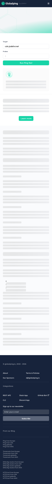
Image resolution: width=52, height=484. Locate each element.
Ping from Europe (9, 441)
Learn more (26, 118)
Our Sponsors (8, 378)
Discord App (24, 400)
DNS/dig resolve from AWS (12, 468)
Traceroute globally (10, 455)
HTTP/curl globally (9, 476)
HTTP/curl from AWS (10, 478)
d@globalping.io (33, 378)
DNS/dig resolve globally (12, 466)
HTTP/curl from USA (10, 474)
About (5, 373)
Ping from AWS (8, 446)
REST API (7, 395)
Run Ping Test (26, 63)
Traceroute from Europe (11, 451)
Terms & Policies (32, 373)
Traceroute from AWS (10, 457)
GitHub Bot (43, 395)
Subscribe (26, 419)
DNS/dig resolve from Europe (13, 462)
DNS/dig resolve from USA (12, 464)
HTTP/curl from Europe (11, 472)
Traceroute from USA (10, 453)
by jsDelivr (22, 3)
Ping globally (7, 445)
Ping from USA (8, 443)
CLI (4, 400)
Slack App (23, 395)
